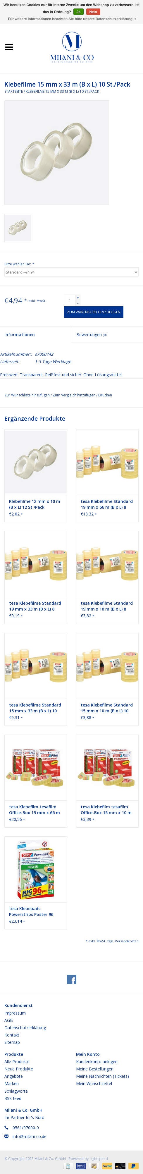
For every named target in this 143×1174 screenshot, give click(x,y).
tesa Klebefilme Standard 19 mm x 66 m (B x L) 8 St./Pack (107, 504)
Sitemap (12, 1042)
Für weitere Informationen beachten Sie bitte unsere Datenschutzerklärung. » (72, 19)
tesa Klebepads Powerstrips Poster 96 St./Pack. (31, 911)
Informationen (19, 334)
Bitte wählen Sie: (19, 264)
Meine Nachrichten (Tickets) (102, 1076)
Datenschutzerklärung (25, 1027)
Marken (11, 1083)
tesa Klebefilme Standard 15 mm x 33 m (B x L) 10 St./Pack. (35, 708)
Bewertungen (91, 334)
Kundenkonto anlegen (97, 1061)
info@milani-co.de (29, 1136)
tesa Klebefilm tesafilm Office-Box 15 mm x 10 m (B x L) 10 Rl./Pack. (106, 810)
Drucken (105, 395)
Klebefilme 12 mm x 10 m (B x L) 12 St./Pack (34, 504)
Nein (93, 12)
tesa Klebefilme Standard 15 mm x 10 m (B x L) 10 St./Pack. (107, 708)
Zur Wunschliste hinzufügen (27, 395)
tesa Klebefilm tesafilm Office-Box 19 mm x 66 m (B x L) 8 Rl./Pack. (34, 810)
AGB (8, 1020)
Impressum (15, 1013)
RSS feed (12, 1098)
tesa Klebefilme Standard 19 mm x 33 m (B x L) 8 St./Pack (35, 606)
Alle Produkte (17, 1061)
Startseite (13, 91)
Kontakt (11, 1035)
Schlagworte (16, 1091)
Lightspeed (98, 1158)
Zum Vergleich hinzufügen (74, 395)
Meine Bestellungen (94, 1069)
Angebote (13, 1076)
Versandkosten (127, 941)
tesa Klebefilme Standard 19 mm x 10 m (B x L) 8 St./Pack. (107, 606)
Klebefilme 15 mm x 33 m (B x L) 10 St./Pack (62, 91)
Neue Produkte (18, 1069)
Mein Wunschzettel (94, 1083)
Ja (78, 12)
